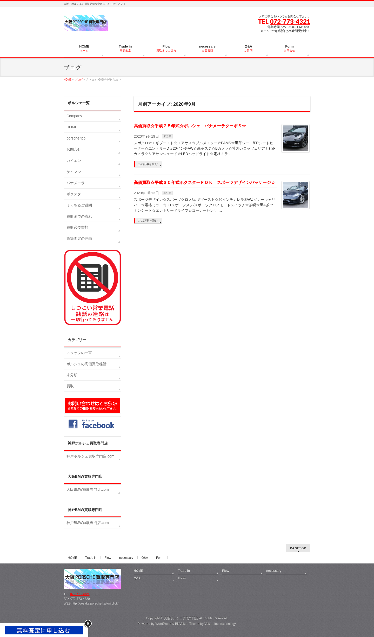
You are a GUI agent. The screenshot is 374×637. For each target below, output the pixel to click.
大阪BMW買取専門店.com (87, 489)
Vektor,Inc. (211, 624)
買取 (70, 386)
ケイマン (73, 172)
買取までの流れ (79, 216)
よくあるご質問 (79, 205)
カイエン (73, 160)
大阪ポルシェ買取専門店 (181, 618)
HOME (71, 127)
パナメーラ (75, 183)
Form (159, 557)
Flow (108, 557)
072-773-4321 (290, 21)
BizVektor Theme (187, 624)
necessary (126, 557)
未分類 (167, 136)
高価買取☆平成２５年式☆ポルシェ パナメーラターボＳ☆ (190, 126)
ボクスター (75, 194)
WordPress (163, 624)
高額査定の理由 (79, 238)
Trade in (91, 557)
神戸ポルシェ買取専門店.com (90, 456)
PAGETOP (298, 548)
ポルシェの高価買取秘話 (86, 364)
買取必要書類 (77, 227)
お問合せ (73, 149)
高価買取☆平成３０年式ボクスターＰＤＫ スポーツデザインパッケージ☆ (204, 182)
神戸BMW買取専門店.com (87, 523)
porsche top (75, 138)
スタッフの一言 (79, 353)
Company (74, 116)
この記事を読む (148, 163)
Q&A (145, 557)
